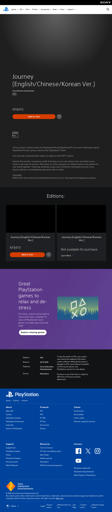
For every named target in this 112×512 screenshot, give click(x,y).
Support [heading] (10, 444)
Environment (79, 411)
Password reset (12, 462)
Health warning (46, 458)
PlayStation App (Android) (84, 471)
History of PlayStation (14, 428)
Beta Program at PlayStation (85, 475)
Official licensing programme (51, 465)
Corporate (9, 425)
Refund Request (12, 465)
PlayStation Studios (13, 418)
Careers (9, 414)
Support (70, 10)
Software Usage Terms (98, 506)
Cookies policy (83, 506)
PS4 (27, 10)
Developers (44, 462)
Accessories (45, 10)
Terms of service (46, 448)
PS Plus (34, 10)
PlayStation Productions (15, 421)
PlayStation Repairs (13, 458)
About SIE (9, 411)
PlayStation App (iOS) (82, 468)
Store (62, 10)
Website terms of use (64, 506)
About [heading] (9, 407)
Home (8, 400)
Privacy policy (49, 506)
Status (8, 455)
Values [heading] (77, 407)
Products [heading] (44, 407)
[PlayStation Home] (6, 9)
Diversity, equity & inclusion (84, 421)
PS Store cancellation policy (50, 451)
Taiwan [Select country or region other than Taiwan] (13, 506)
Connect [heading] (78, 444)
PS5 (21, 10)
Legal (43, 506)
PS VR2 (42, 418)
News (55, 10)
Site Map (74, 506)
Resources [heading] (45, 444)
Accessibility (79, 414)
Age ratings (44, 455)
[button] (32, 332)
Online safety (79, 418)
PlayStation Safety (13, 451)
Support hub (10, 448)
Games (13, 10)
